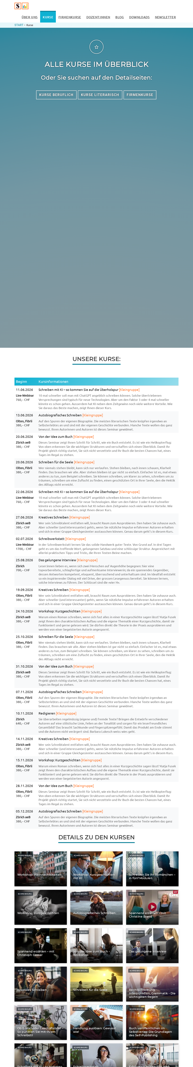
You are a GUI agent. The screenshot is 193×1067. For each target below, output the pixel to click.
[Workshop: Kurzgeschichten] (40, 907)
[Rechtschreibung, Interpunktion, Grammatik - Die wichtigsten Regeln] (152, 984)
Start (18, 25)
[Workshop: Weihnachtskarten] (40, 868)
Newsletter (165, 17)
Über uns (30, 17)
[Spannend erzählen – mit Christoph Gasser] (40, 945)
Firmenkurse (69, 17)
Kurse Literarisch (100, 95)
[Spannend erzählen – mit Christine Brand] (152, 907)
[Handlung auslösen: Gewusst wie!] (96, 1022)
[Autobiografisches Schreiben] (96, 907)
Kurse (48, 17)
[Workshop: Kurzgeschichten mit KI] (96, 868)
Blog (119, 17)
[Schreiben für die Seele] (96, 984)
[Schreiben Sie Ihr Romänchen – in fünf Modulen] (152, 868)
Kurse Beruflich (56, 95)
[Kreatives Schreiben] (40, 984)
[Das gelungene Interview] (152, 945)
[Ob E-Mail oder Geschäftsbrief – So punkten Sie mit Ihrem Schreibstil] (40, 1022)
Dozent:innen (98, 17)
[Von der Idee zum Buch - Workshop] (96, 945)
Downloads (139, 17)
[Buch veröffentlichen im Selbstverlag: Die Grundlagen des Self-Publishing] (152, 1022)
